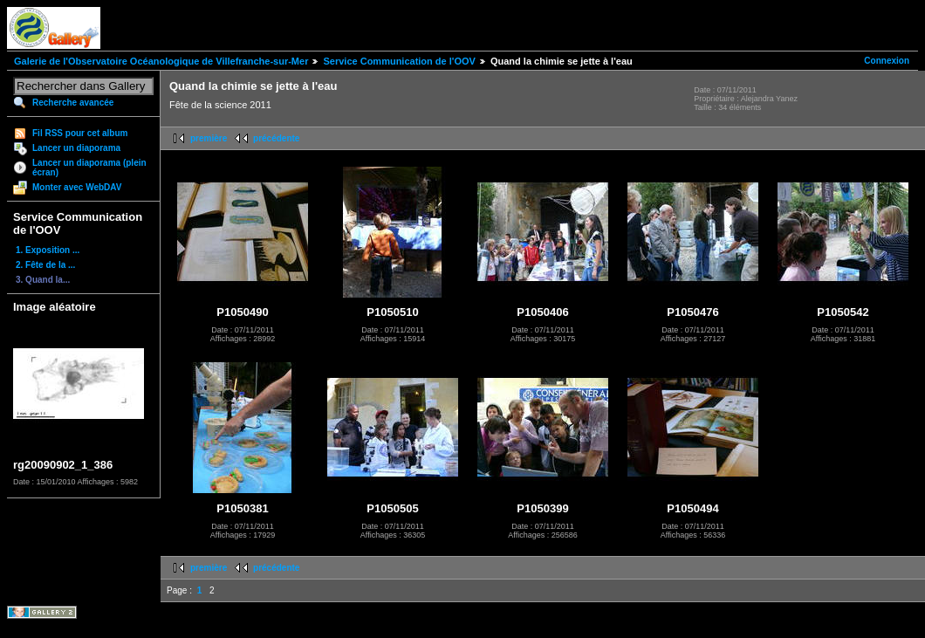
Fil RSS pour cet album (79, 133)
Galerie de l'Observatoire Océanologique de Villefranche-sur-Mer (161, 61)
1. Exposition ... (47, 250)
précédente (276, 138)
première (208, 138)
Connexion (886, 60)
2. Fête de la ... (45, 265)
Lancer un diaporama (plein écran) (89, 167)
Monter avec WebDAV (76, 187)
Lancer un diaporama (76, 148)
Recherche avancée (72, 102)
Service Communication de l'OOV (399, 61)
